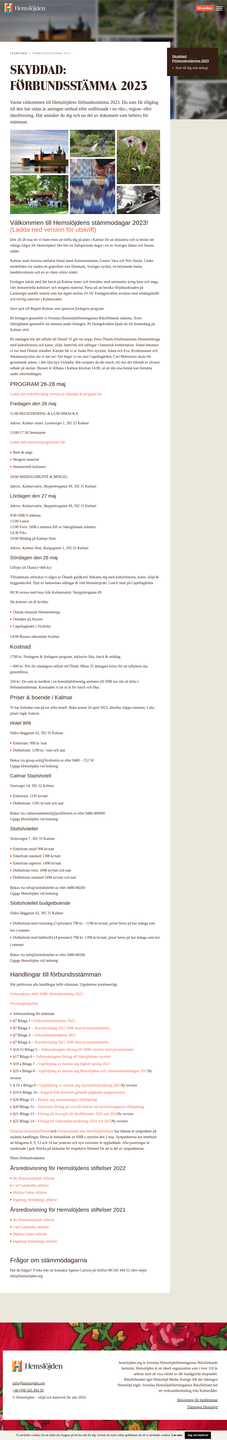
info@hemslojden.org (29, 1383)
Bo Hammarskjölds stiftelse (34, 1178)
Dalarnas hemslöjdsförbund (30, 1131)
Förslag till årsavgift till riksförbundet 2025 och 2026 (77, 1114)
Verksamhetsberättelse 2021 (55, 1035)
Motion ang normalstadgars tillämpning (67, 1100)
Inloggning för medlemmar (197, 1400)
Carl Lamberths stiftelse (31, 1185)
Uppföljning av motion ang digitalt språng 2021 (74, 1064)
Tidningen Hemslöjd (202, 1407)
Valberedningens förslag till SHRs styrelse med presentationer (87, 1049)
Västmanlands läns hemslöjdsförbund (86, 1131)
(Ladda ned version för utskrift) (53, 229)
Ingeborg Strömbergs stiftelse (35, 1200)
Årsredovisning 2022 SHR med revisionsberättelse (72, 1028)
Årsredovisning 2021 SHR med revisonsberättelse (71, 1042)
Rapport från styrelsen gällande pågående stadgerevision (83, 1092)
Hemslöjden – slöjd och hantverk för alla (25, 9)
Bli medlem (204, 9)
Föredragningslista (24, 1003)
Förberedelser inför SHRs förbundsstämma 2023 (46, 994)
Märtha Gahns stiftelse (30, 1192)
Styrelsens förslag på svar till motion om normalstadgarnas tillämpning (91, 1107)
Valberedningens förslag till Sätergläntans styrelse (73, 1056)
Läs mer (177, 1435)
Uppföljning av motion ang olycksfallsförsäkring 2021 (80, 1085)
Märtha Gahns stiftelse (30, 1234)
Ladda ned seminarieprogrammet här (37, 442)
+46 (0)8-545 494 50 (28, 1390)
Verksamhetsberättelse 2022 (54, 1021)
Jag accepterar (198, 1435)
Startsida (18, 53)
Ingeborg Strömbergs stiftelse (35, 1241)
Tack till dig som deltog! (191, 68)
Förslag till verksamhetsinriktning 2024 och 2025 (75, 1121)
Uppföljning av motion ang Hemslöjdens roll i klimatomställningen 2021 (93, 1071)
